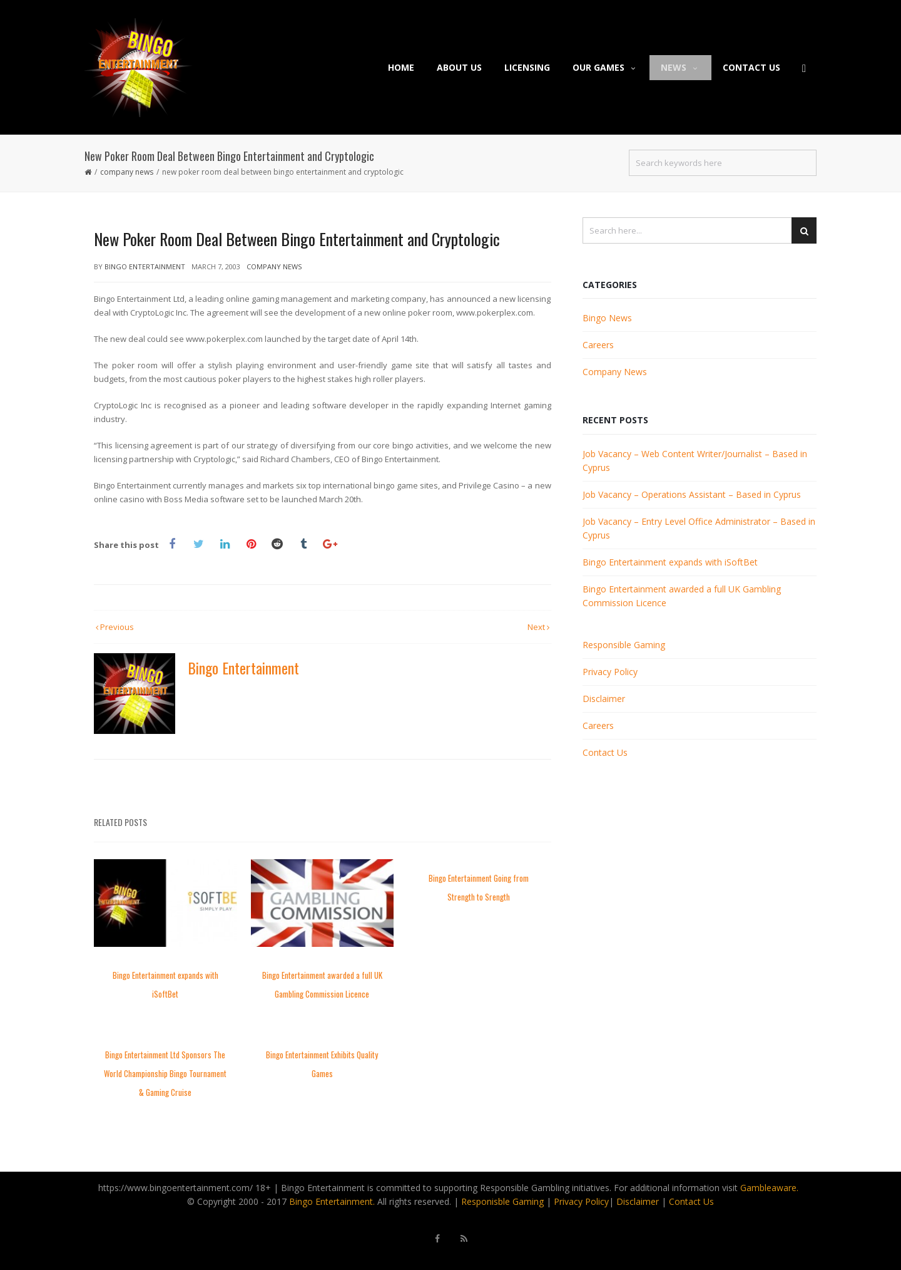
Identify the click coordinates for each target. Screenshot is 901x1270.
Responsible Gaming (624, 645)
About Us (459, 67)
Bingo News (607, 318)
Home (401, 67)
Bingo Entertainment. (332, 1201)
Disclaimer (604, 699)
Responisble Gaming (502, 1201)
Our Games (605, 67)
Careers (598, 345)
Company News (126, 172)
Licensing (527, 67)
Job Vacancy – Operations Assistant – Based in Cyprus (692, 494)
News (680, 67)
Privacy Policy (610, 672)
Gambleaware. (769, 1188)
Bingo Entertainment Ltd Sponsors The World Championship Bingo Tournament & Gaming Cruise (165, 1073)
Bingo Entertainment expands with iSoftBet (670, 562)
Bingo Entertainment (144, 266)
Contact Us (751, 67)
